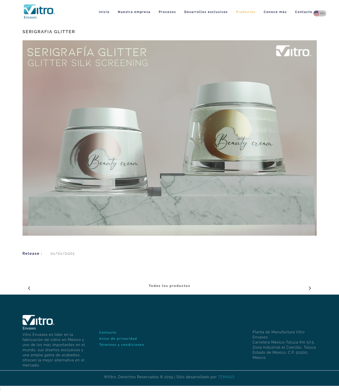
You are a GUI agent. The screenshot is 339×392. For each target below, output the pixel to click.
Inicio (104, 12)
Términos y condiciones (121, 345)
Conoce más (275, 12)
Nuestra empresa (134, 12)
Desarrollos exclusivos (206, 12)
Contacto (303, 12)
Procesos (167, 12)
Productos (246, 12)
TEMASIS (226, 377)
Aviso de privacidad (118, 338)
